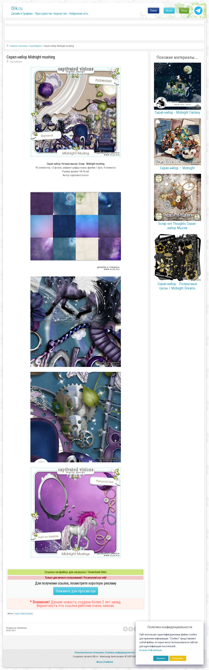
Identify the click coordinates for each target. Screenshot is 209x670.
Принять (161, 658)
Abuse (99, 662)
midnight (29, 613)
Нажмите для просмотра (76, 591)
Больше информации (150, 650)
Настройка (177, 658)
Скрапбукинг (16, 61)
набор (22, 613)
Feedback (108, 662)
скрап (16, 613)
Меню (169, 10)
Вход (184, 10)
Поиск (153, 10)
